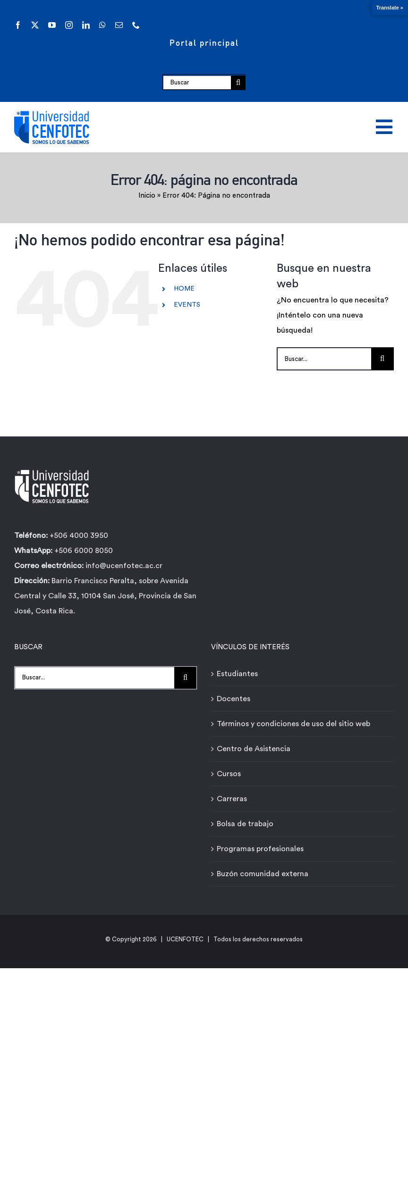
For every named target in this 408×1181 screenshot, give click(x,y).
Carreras (232, 799)
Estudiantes (237, 674)
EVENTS (187, 305)
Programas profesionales (260, 849)
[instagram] (69, 25)
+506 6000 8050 (82, 550)
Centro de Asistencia (253, 749)
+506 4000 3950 (79, 535)
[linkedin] (86, 25)
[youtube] (52, 25)
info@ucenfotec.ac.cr (123, 566)
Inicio (146, 195)
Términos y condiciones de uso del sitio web (293, 724)
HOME (184, 288)
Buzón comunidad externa (262, 874)
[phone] (136, 25)
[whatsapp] (102, 25)
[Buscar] (197, 82)
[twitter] (35, 25)
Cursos (229, 774)
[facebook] (18, 25)
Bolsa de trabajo (245, 824)
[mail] (119, 25)
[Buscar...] (324, 359)
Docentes (233, 699)
